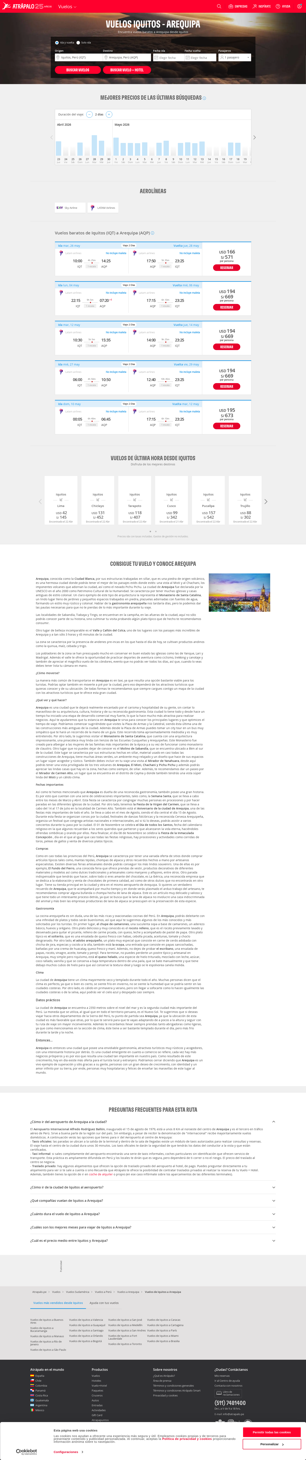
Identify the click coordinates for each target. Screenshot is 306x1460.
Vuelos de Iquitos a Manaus (47, 1336)
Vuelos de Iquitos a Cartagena (165, 1325)
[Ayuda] (283, 6)
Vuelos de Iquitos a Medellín (125, 1325)
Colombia (41, 1385)
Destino (108, 51)
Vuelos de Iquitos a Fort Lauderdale (122, 1337)
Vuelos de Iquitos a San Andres (127, 1330)
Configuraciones (66, 1452)
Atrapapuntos (100, 1420)
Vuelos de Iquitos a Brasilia (163, 1341)
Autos (95, 1400)
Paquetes (97, 1390)
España (39, 1376)
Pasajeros (224, 51)
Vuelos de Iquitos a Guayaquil (87, 1325)
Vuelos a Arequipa (128, 1292)
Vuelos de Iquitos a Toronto (125, 1344)
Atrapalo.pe (39, 1292)
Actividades (99, 1410)
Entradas (97, 1405)
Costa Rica (41, 1395)
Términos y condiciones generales (173, 1385)
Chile (38, 1380)
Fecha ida (159, 51)
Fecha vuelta (193, 51)
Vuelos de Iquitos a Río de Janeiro (46, 1343)
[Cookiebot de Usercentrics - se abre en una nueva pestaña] (26, 1452)
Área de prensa (162, 1380)
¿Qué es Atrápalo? (164, 1376)
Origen (59, 51)
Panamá (40, 1390)
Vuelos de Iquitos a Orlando (86, 1336)
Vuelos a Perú (103, 1292)
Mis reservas (222, 1376)
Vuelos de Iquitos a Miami (162, 1336)
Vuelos (56, 1292)
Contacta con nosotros (228, 1385)
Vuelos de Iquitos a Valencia (86, 1320)
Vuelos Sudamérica (77, 1292)
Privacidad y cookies (165, 1395)
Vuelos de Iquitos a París (162, 1330)
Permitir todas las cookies (272, 1432)
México (39, 1410)
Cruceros (97, 1395)
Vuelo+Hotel (99, 1385)
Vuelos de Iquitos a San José (125, 1320)
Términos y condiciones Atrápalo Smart (177, 1390)
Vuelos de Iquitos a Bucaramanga (41, 1329)
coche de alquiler (101, 1174)
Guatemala (42, 1400)
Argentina (41, 1405)
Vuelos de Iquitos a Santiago (86, 1330)
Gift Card (97, 1415)
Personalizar (271, 1444)
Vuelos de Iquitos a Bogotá (85, 1341)
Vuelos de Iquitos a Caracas (163, 1320)
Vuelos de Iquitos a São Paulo (48, 1350)
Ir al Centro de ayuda (227, 1380)
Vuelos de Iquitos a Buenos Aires (46, 1321)
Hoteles (96, 1380)
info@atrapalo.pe (233, 1414)
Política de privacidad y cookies (187, 1439)
